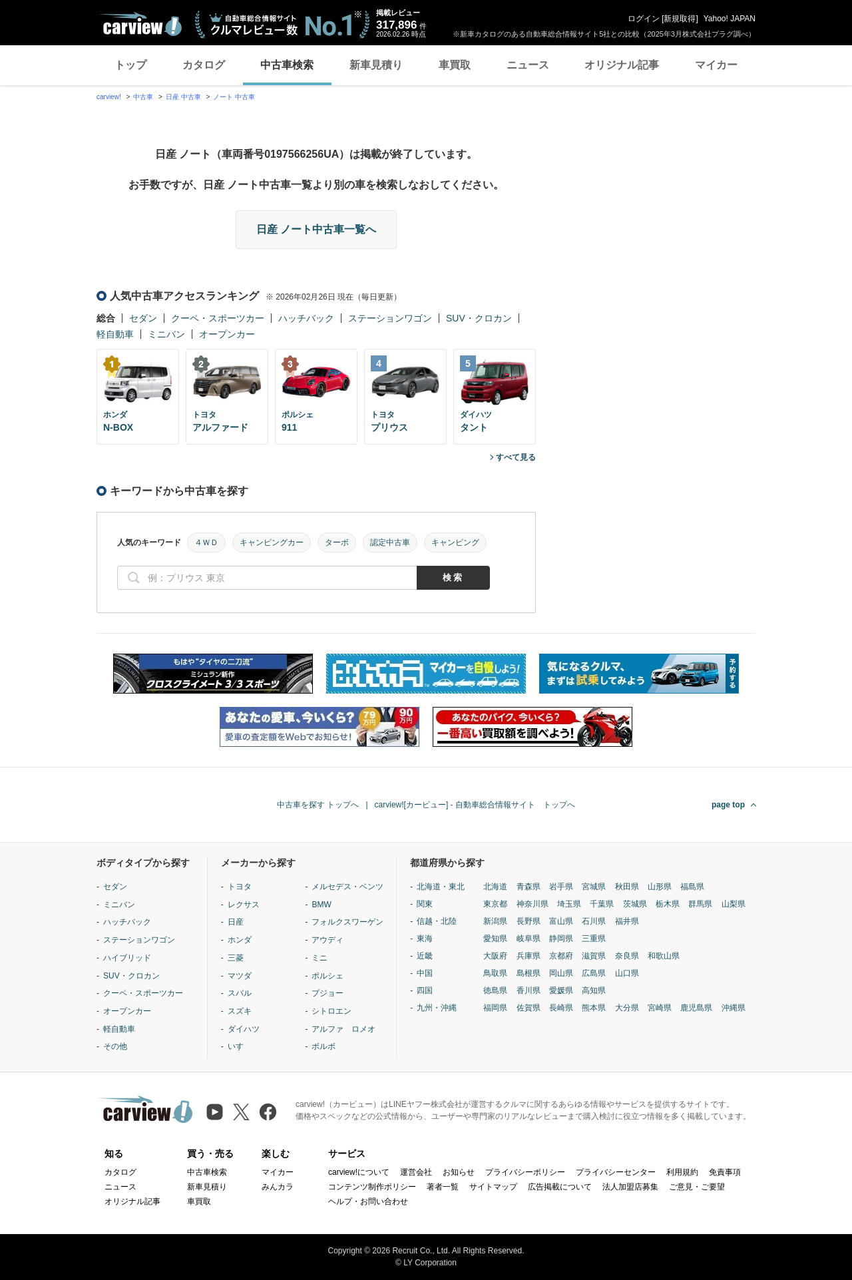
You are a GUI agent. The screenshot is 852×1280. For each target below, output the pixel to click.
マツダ (240, 975)
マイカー (716, 65)
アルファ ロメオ (343, 1029)
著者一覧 (443, 1186)
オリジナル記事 (621, 65)
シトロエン (331, 1011)
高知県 (594, 990)
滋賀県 (594, 955)
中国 (425, 973)
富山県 (561, 921)
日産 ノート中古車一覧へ (316, 229)
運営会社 (416, 1172)
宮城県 (594, 886)
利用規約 (682, 1172)
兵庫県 (528, 955)
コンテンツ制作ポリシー (372, 1186)
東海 (425, 938)
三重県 (594, 938)
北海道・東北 (441, 886)
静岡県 (561, 938)
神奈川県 (532, 904)
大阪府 (495, 955)
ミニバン (166, 334)
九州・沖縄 (437, 1007)
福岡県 (495, 1007)
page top (728, 805)
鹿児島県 (696, 1007)
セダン (143, 318)
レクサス (244, 904)
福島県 (692, 886)
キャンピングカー (272, 542)
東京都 (495, 904)
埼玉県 (569, 904)
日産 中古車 (183, 97)
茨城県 (635, 904)
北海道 (495, 886)
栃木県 (668, 904)
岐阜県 (528, 938)
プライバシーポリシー (525, 1172)
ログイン (644, 18)
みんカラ (278, 1186)
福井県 (627, 921)
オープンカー (227, 334)
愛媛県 (561, 990)
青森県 (528, 886)
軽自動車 (115, 334)
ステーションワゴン (390, 318)
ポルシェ (327, 975)
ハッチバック (306, 318)
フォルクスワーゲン (347, 922)
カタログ (203, 65)
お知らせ (459, 1172)
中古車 (143, 97)
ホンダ (240, 940)
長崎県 (561, 1007)
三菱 (236, 957)
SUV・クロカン (479, 318)
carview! (109, 97)
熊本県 (594, 1007)
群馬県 (700, 904)
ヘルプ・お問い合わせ (368, 1201)
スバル (240, 993)
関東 (425, 904)
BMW (321, 904)
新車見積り (376, 65)
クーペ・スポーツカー (217, 318)
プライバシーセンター (616, 1172)
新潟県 (495, 921)
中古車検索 (287, 65)
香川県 (528, 990)
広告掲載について (560, 1186)
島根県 (528, 973)
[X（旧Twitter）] (241, 1112)
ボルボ (323, 1046)
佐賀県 (528, 1007)
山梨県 (734, 904)
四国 (425, 990)
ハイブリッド (127, 957)
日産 (236, 922)
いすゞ (240, 1046)
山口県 (627, 973)
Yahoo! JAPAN (729, 18)
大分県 (627, 1007)
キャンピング (455, 542)
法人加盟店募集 (630, 1186)
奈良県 (627, 955)
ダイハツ (244, 1029)
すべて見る (516, 457)
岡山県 (561, 973)
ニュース (528, 65)
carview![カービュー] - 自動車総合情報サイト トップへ (475, 805)
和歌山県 (664, 955)
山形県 (660, 886)
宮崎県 (660, 1007)
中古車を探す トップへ (318, 805)
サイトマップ (493, 1186)
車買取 (455, 65)
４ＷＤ (206, 542)
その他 (115, 1046)
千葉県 (602, 904)
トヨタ (240, 886)
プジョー (327, 993)
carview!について (358, 1172)
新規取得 (680, 18)
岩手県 (561, 886)
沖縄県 (734, 1007)
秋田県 (627, 886)
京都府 (561, 955)
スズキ (240, 1011)
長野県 (528, 921)
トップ (130, 65)
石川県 (594, 921)
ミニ (319, 957)
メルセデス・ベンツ (347, 886)
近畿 (425, 955)
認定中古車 (390, 542)
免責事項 (725, 1172)
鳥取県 (495, 973)
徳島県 (495, 990)
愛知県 (495, 938)
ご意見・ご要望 (697, 1186)
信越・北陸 (437, 921)
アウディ (327, 940)
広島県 (594, 973)
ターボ (337, 542)
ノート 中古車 (234, 97)
